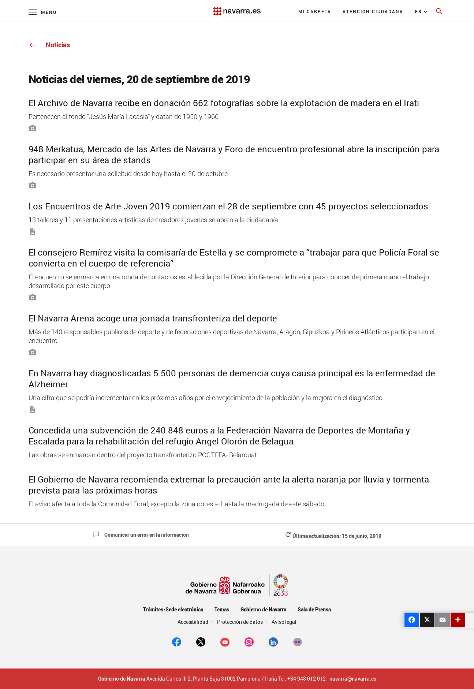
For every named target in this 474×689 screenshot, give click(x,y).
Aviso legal (284, 621)
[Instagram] (249, 641)
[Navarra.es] (237, 7)
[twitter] (200, 641)
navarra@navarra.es (352, 679)
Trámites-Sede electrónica (173, 609)
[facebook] (176, 641)
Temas (221, 609)
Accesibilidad (194, 621)
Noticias (49, 44)
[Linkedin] (273, 641)
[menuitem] (315, 11)
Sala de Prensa (314, 609)
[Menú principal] (43, 12)
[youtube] (224, 641)
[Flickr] (297, 641)
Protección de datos (240, 621)
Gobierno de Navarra (263, 609)
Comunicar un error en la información (141, 534)
